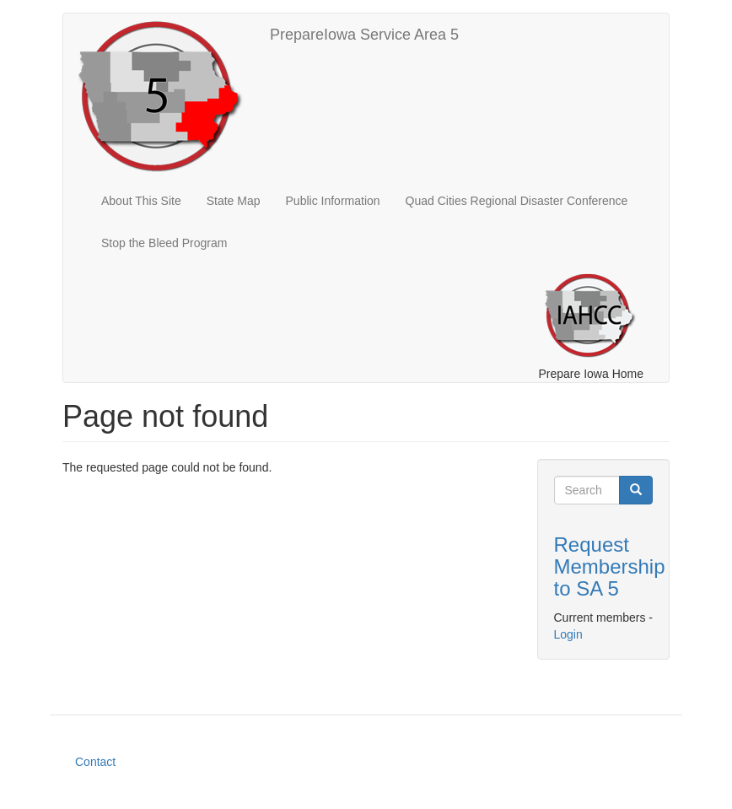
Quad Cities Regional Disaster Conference (517, 201)
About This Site (141, 201)
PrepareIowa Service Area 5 (364, 34)
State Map (234, 201)
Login (568, 634)
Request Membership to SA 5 (609, 567)
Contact (95, 762)
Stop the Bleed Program (164, 243)
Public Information (333, 201)
